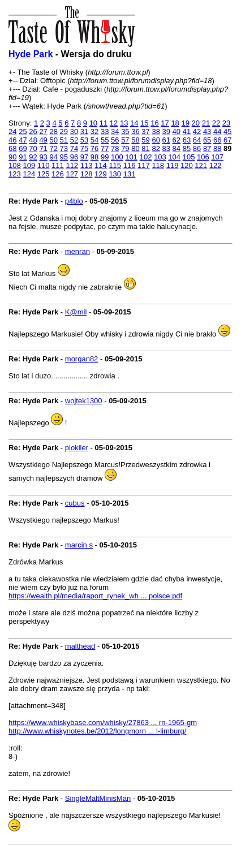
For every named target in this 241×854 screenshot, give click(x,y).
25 (23, 131)
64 (197, 140)
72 (53, 148)
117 (143, 165)
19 (185, 123)
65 (207, 140)
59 (145, 140)
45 (227, 131)
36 (135, 131)
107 (217, 157)
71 (43, 148)
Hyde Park (30, 54)
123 (14, 174)
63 (187, 140)
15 (144, 123)
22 (216, 123)
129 (100, 174)
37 (145, 131)
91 (23, 157)
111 (57, 165)
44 (217, 131)
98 (94, 157)
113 (86, 165)
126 (57, 174)
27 (43, 131)
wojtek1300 (83, 400)
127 (72, 174)
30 (74, 131)
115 (115, 165)
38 (156, 131)
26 (33, 131)
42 (197, 131)
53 (84, 140)
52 (74, 140)
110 (43, 165)
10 (93, 123)
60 (156, 140)
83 (166, 148)
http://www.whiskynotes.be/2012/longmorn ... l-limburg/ (97, 731)
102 (146, 157)
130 (115, 174)
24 (12, 131)
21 (206, 123)
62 (176, 140)
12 (114, 123)
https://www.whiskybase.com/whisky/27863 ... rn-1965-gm (102, 722)
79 (125, 148)
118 (158, 165)
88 (217, 148)
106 (203, 157)
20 (196, 123)
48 (33, 140)
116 (129, 165)
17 (165, 123)
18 (175, 123)
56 (115, 140)
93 (43, 157)
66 (217, 140)
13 (124, 123)
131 (129, 174)
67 (227, 140)
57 (125, 140)
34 (115, 131)
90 (12, 157)
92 (33, 157)
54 (94, 140)
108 (14, 165)
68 (12, 148)
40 (176, 131)
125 (43, 174)
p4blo (74, 201)
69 (23, 148)
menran (77, 251)
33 (105, 131)
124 (29, 174)
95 (64, 157)
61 (166, 140)
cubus (75, 503)
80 (135, 148)
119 (172, 165)
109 (29, 165)
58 (135, 140)
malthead (80, 646)
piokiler (76, 447)
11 (103, 123)
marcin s (79, 545)
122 (215, 165)
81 (145, 148)
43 (207, 131)
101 (131, 157)
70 (33, 148)
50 (53, 140)
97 (84, 157)
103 (160, 157)
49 (43, 140)
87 (207, 148)
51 (64, 140)
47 (23, 140)
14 (134, 123)
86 (197, 148)
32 (94, 131)
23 (226, 123)
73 (64, 148)
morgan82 (81, 359)
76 (94, 148)
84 (176, 148)
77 (105, 148)
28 (53, 131)
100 (117, 157)
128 (86, 174)
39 (166, 131)
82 (156, 148)
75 (84, 148)
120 (186, 165)
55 (105, 140)
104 (174, 157)
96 (74, 157)
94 (53, 157)
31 (84, 131)
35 (125, 131)
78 (115, 148)
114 (100, 165)
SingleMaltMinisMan (98, 798)
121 (201, 165)
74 (74, 148)
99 (105, 157)
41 (187, 131)
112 (72, 165)
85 (187, 148)
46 (12, 140)
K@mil (76, 312)
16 (154, 123)
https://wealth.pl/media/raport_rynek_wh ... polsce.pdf (95, 596)
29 (64, 131)
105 (189, 157)
